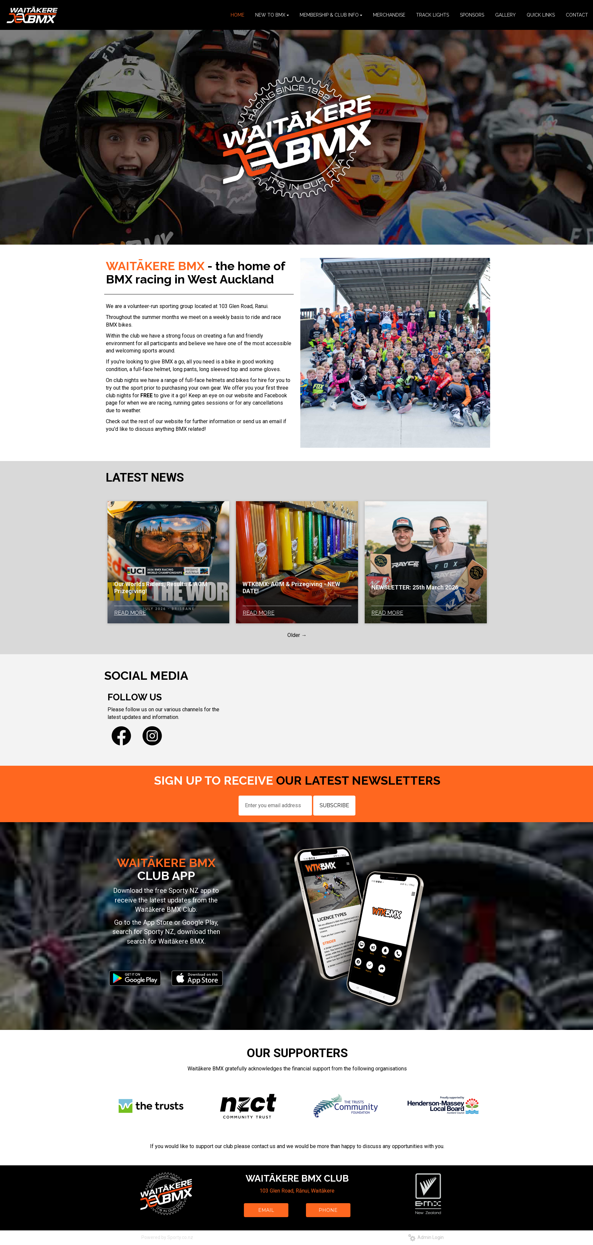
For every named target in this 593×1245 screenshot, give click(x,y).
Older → (297, 635)
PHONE (328, 1210)
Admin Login (426, 1237)
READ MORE (130, 613)
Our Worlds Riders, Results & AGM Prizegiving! (160, 587)
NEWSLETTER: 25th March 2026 (414, 587)
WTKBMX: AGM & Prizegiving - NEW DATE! (291, 587)
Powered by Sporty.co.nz (167, 1237)
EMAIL (266, 1210)
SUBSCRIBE (334, 805)
